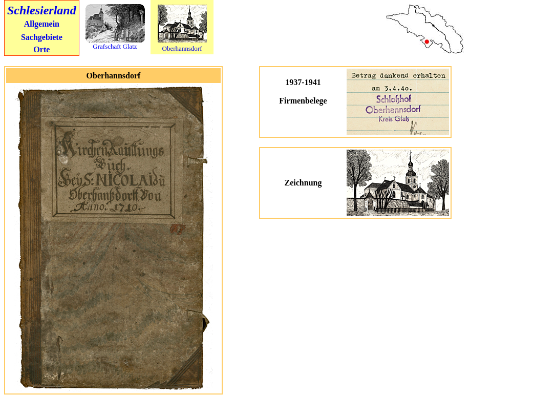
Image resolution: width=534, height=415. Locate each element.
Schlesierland (41, 10)
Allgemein (41, 23)
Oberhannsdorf (182, 48)
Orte (41, 49)
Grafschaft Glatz (115, 46)
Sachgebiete (41, 37)
